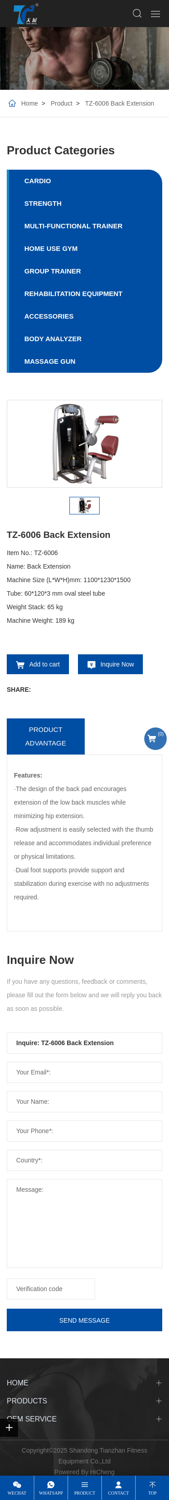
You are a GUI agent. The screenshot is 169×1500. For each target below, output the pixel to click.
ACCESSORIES (48, 316)
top (152, 1493)
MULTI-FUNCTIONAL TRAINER (73, 226)
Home (29, 103)
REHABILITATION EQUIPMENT (73, 293)
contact (118, 1493)
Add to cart (44, 664)
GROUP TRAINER (52, 271)
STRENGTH (43, 203)
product (85, 1493)
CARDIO (37, 181)
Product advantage (45, 736)
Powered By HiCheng (85, 1472)
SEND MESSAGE (84, 1320)
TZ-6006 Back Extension (119, 103)
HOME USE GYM (51, 248)
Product (61, 103)
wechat (17, 1493)
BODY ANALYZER (53, 339)
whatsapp (51, 1493)
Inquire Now (117, 664)
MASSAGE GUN (49, 361)
